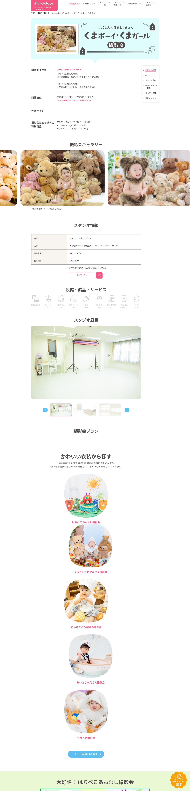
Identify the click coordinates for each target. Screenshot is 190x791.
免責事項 (118, 781)
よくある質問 (124, 764)
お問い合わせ (143, 764)
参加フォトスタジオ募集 (142, 781)
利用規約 (41, 781)
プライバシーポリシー (96, 781)
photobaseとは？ (135, 3)
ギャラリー (149, 75)
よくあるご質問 (148, 3)
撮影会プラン (150, 98)
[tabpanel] (86, 362)
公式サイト (82, 275)
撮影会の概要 (150, 70)
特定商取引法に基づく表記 (66, 781)
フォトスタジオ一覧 (104, 3)
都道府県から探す (77, 760)
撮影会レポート (89, 3)
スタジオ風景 (150, 93)
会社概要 (96, 768)
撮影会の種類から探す (79, 764)
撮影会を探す (75, 3)
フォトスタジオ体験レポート (119, 3)
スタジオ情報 (150, 80)
